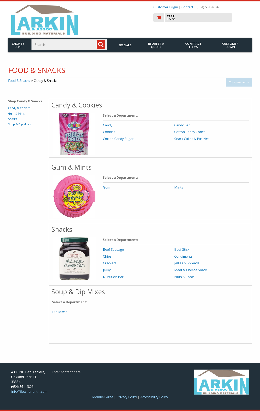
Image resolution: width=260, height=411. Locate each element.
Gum (106, 187)
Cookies (109, 132)
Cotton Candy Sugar (118, 139)
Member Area (102, 397)
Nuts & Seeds (184, 277)
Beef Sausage (113, 249)
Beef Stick (181, 249)
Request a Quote (156, 45)
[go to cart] (201, 17)
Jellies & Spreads (186, 263)
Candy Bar (182, 125)
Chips (107, 256)
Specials (125, 45)
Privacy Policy (127, 397)
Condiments (183, 256)
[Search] (101, 44)
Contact (187, 7)
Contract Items (193, 45)
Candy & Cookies (19, 108)
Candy (107, 125)
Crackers (109, 263)
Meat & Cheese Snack (190, 270)
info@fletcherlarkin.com (29, 391)
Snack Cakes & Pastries (191, 139)
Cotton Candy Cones (189, 132)
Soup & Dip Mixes (19, 124)
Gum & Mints (16, 113)
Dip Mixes (59, 312)
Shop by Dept (18, 45)
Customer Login (165, 7)
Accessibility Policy (154, 397)
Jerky (107, 270)
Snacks (12, 119)
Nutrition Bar (113, 277)
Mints (178, 187)
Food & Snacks (19, 80)
